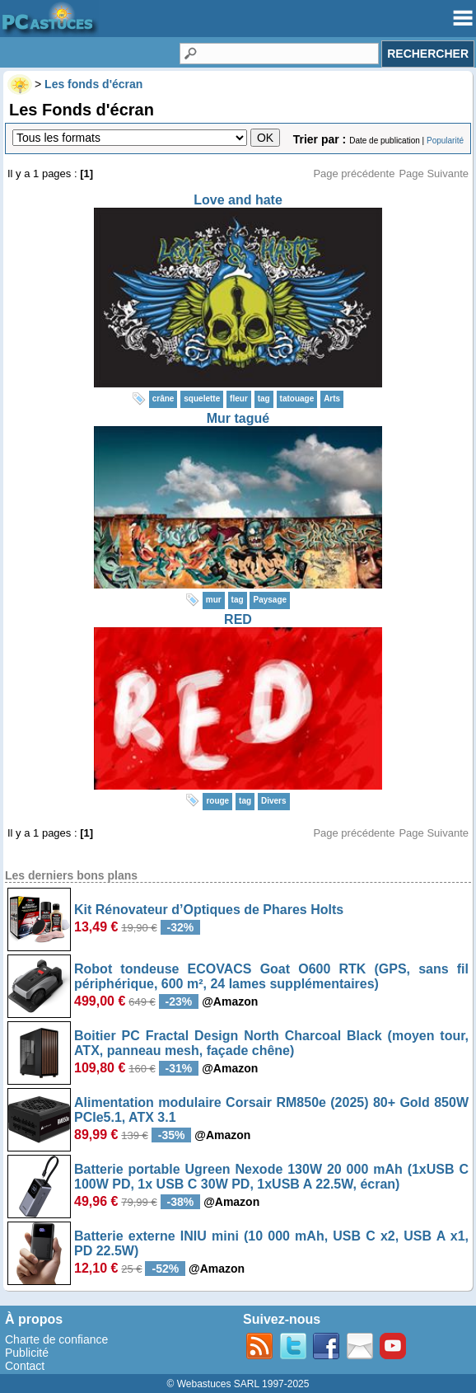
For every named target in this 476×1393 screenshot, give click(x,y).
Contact (24, 1365)
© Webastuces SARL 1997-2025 (238, 1384)
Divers (274, 800)
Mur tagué (238, 418)
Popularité (445, 140)
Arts (332, 398)
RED (238, 619)
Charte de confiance (56, 1339)
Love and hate (238, 200)
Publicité (27, 1352)
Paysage (270, 599)
